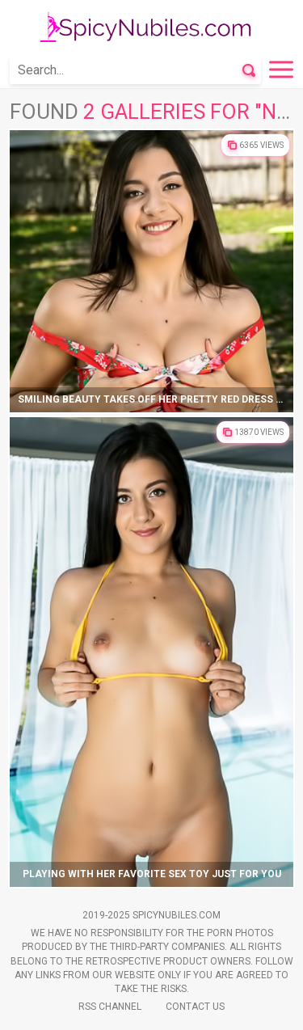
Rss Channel (109, 1006)
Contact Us (195, 1006)
